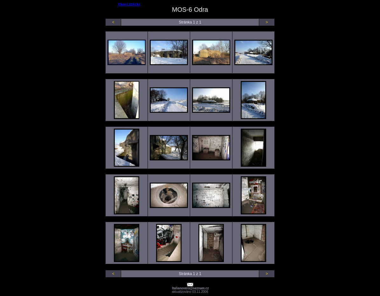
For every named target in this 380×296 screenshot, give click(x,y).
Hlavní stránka (129, 4)
